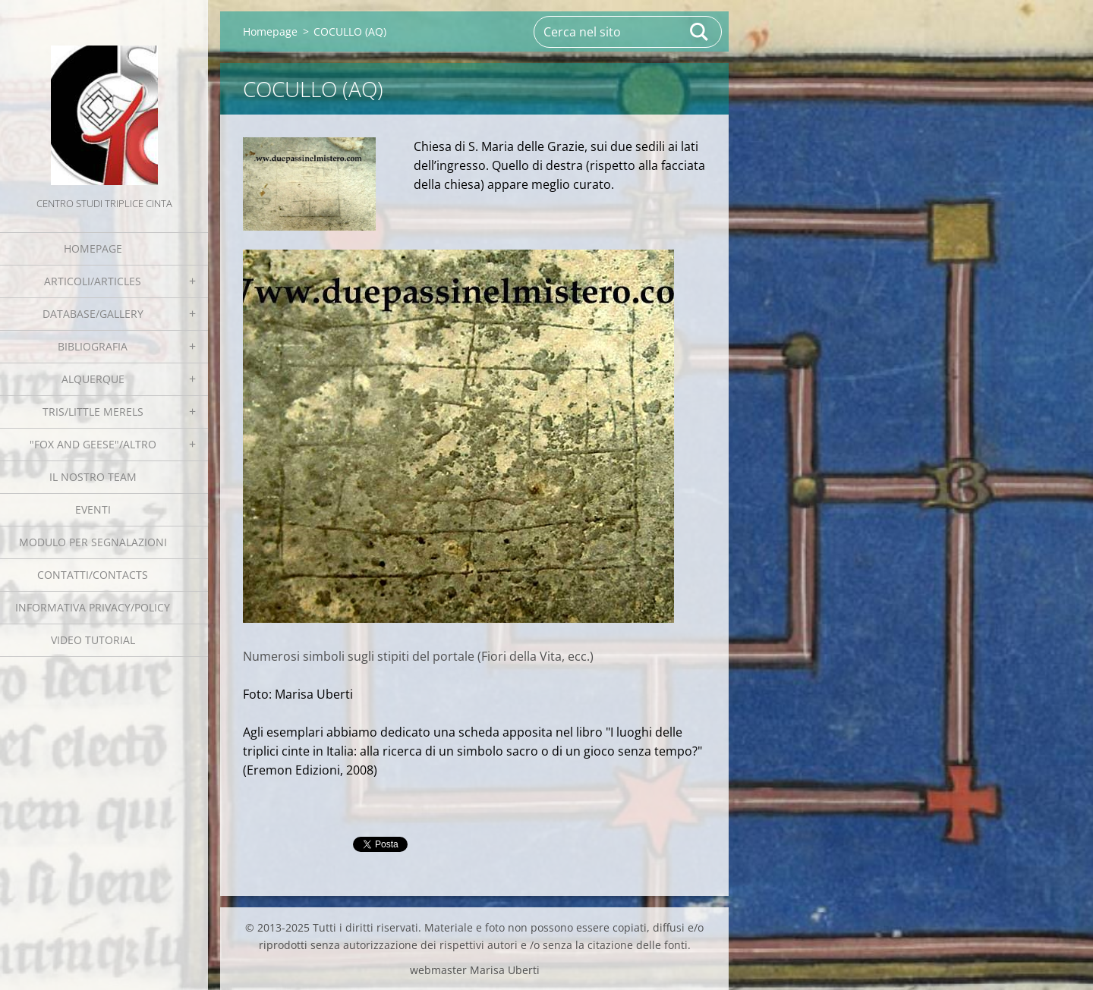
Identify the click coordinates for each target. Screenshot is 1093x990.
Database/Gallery (93, 313)
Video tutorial (93, 640)
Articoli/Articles (92, 281)
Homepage (93, 248)
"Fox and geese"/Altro (93, 444)
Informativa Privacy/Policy (92, 607)
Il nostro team (93, 477)
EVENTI (93, 509)
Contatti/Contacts (92, 574)
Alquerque (92, 379)
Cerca (700, 31)
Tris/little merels (93, 411)
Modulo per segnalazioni (93, 542)
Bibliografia (93, 346)
